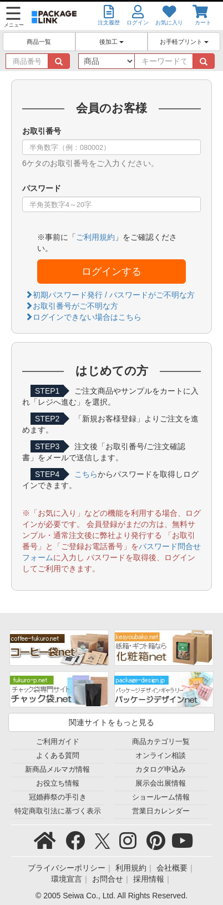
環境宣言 (66, 878)
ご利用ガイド (57, 742)
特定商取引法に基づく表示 (57, 811)
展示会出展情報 (160, 783)
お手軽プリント (184, 41)
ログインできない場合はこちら (83, 317)
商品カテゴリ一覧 (161, 742)
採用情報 (148, 878)
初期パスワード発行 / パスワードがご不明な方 (110, 294)
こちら (86, 474)
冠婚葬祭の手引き (58, 797)
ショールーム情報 (161, 797)
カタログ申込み (160, 769)
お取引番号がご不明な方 (71, 305)
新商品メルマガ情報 (57, 769)
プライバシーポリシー (66, 867)
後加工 (111, 41)
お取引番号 (41, 131)
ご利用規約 (95, 237)
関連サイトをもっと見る (111, 722)
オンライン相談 (160, 756)
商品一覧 (39, 41)
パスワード (41, 188)
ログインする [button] (111, 271)
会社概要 (171, 867)
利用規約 (130, 867)
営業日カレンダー (161, 811)
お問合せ (107, 878)
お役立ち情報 (57, 783)
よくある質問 (57, 756)
